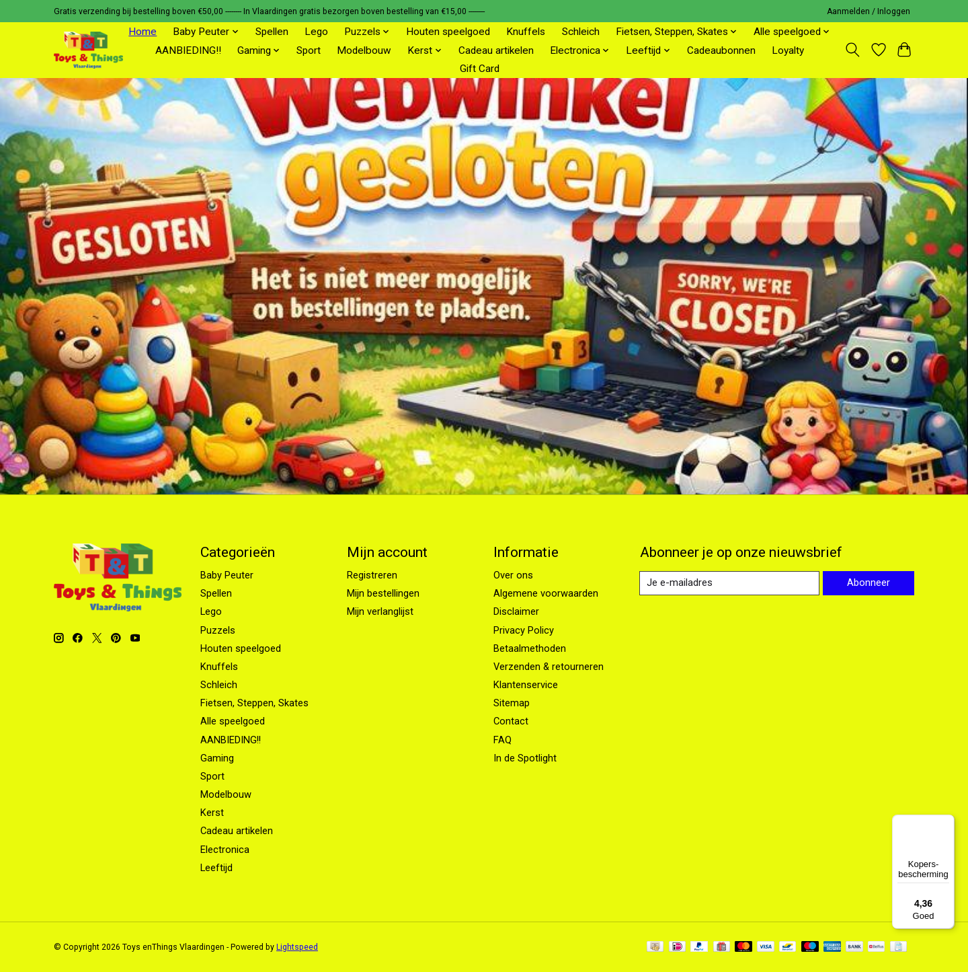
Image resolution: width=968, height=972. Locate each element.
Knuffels (525, 32)
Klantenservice (525, 685)
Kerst (212, 813)
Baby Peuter (226, 575)
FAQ (502, 740)
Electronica (224, 850)
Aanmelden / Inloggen (868, 11)
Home (142, 32)
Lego (316, 32)
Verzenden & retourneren (548, 667)
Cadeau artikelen (496, 50)
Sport (308, 50)
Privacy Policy (523, 630)
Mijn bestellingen (383, 593)
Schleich (581, 32)
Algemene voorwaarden (545, 593)
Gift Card (479, 69)
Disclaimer (516, 611)
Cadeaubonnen (721, 50)
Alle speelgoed (232, 721)
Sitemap (511, 703)
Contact (510, 721)
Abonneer (867, 583)
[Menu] (946, 823)
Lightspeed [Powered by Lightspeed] (297, 947)
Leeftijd (216, 868)
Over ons (513, 575)
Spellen (271, 32)
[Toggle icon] (852, 50)
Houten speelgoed (448, 32)
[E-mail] (729, 583)
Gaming (217, 758)
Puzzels (217, 630)
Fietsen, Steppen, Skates (254, 703)
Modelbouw (364, 50)
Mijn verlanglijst (380, 611)
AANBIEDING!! (188, 50)
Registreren (372, 575)
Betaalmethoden (529, 648)
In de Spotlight (525, 758)
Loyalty (788, 50)
